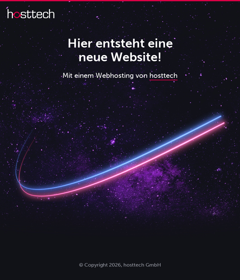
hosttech (163, 75)
